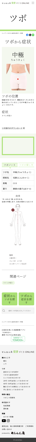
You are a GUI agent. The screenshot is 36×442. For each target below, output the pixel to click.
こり (5, 364)
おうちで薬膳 (8, 417)
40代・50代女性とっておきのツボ (16, 383)
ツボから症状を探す (13, 33)
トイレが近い (8, 283)
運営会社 (5, 426)
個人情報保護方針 (17, 426)
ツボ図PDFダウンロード (12, 128)
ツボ (26, 298)
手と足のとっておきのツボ (13, 389)
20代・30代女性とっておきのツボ (16, 381)
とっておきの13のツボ (12, 378)
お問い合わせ (7, 429)
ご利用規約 (29, 426)
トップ (4, 33)
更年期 (5, 408)
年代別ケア (6, 402)
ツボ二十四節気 (9, 397)
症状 (10, 298)
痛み (5, 361)
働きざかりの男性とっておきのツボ (16, 386)
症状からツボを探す (11, 372)
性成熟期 (6, 405)
